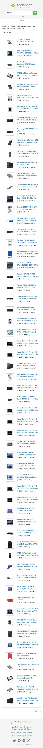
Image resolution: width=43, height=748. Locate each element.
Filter (21, 20)
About (12, 732)
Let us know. (30, 722)
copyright (16, 744)
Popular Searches (27, 736)
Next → (36, 711)
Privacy (24, 732)
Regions (18, 736)
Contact (29, 732)
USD (22, 16)
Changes (18, 732)
